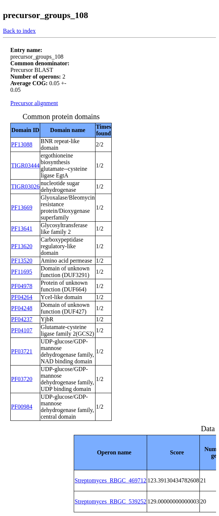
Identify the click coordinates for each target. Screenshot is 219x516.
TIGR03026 (25, 186)
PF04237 (21, 319)
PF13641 (21, 228)
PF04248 (21, 308)
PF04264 (21, 297)
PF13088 (21, 144)
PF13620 (21, 246)
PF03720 (21, 379)
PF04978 (21, 286)
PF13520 (21, 260)
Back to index (19, 31)
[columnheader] (110, 452)
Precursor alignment (34, 103)
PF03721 (21, 351)
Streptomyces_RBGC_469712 (110, 480)
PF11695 (21, 272)
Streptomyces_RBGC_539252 (110, 501)
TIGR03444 (25, 165)
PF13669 (21, 207)
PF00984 (21, 407)
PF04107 (21, 330)
